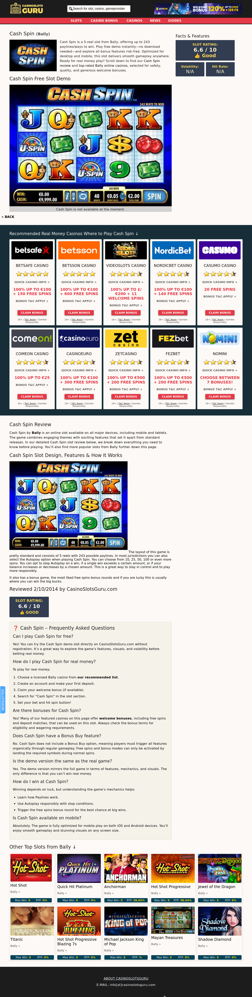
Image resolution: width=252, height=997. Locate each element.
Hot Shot (18, 885)
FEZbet (173, 354)
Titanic (16, 939)
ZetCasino (126, 354)
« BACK (8, 217)
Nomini (220, 354)
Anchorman (115, 886)
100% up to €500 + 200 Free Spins (126, 380)
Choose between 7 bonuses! (220, 380)
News (155, 21)
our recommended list (98, 677)
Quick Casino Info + (32, 282)
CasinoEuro (79, 354)
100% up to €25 (32, 378)
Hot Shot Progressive (171, 886)
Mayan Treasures (167, 937)
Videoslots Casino (126, 265)
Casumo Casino (220, 265)
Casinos (134, 21)
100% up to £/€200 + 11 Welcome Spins (126, 294)
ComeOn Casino (32, 354)
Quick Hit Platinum (74, 886)
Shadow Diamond (214, 939)
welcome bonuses (115, 718)
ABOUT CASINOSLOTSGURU (126, 978)
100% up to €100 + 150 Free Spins (32, 291)
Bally (43, 34)
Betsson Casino (79, 265)
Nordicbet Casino (173, 265)
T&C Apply (30, 319)
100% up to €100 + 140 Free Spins (173, 291)
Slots (76, 21)
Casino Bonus (104, 21)
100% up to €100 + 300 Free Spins (79, 380)
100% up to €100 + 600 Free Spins (79, 291)
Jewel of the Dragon (216, 886)
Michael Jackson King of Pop (124, 941)
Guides (175, 21)
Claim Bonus (32, 312)
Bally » (15, 891)
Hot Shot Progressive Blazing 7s (77, 941)
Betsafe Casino (32, 265)
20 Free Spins (219, 289)
